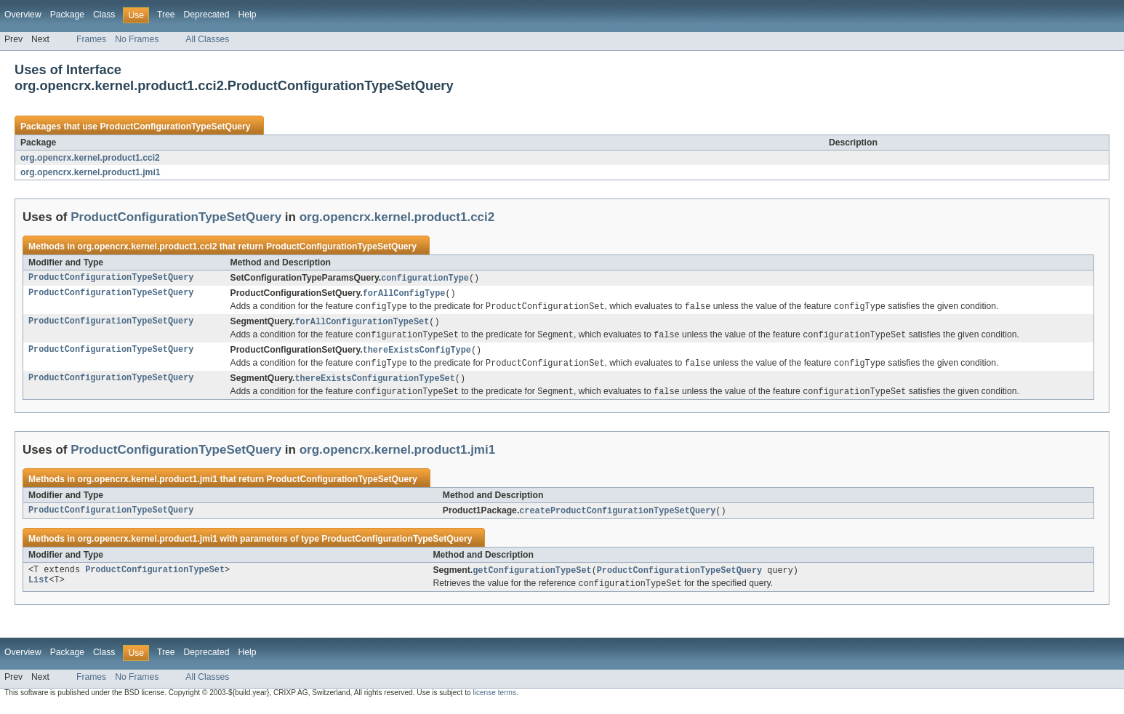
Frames (91, 39)
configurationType (425, 278)
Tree (166, 14)
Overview (22, 14)
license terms (494, 701)
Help (247, 14)
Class (104, 14)
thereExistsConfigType (417, 354)
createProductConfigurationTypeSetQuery (617, 518)
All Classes (207, 39)
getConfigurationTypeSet (532, 578)
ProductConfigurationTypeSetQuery (175, 126)
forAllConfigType (404, 294)
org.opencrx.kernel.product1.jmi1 (90, 172)
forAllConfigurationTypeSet (361, 324)
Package (67, 14)
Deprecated (207, 14)
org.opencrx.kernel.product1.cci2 (90, 158)
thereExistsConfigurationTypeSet (374, 384)
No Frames (136, 39)
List (38, 589)
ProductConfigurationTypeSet (155, 578)
